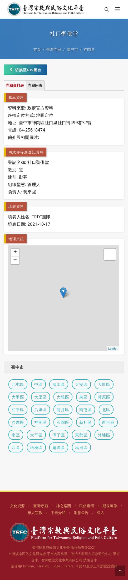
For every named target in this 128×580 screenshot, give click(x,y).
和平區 (18, 409)
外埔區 (104, 434)
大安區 (81, 384)
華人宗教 (35, 512)
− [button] (15, 260)
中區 (38, 384)
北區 (106, 409)
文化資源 (17, 505)
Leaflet (112, 348)
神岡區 (89, 49)
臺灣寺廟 (53, 49)
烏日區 (81, 447)
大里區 (40, 397)
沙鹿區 (18, 422)
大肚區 (104, 384)
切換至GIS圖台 (25, 70)
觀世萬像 (109, 505)
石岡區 (63, 422)
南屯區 (85, 409)
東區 (83, 397)
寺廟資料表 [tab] (15, 85)
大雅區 (63, 397)
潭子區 (58, 434)
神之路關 (63, 505)
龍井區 (63, 409)
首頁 (37, 49)
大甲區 (18, 397)
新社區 (85, 422)
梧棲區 (36, 447)
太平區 (36, 434)
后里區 (40, 409)
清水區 (58, 384)
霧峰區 (58, 447)
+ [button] (15, 252)
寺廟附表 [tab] (35, 85)
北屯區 (18, 384)
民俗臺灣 (86, 505)
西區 (16, 447)
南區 (16, 434)
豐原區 (104, 397)
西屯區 (108, 422)
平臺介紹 (58, 512)
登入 (100, 512)
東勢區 (81, 434)
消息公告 (81, 512)
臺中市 (72, 49)
